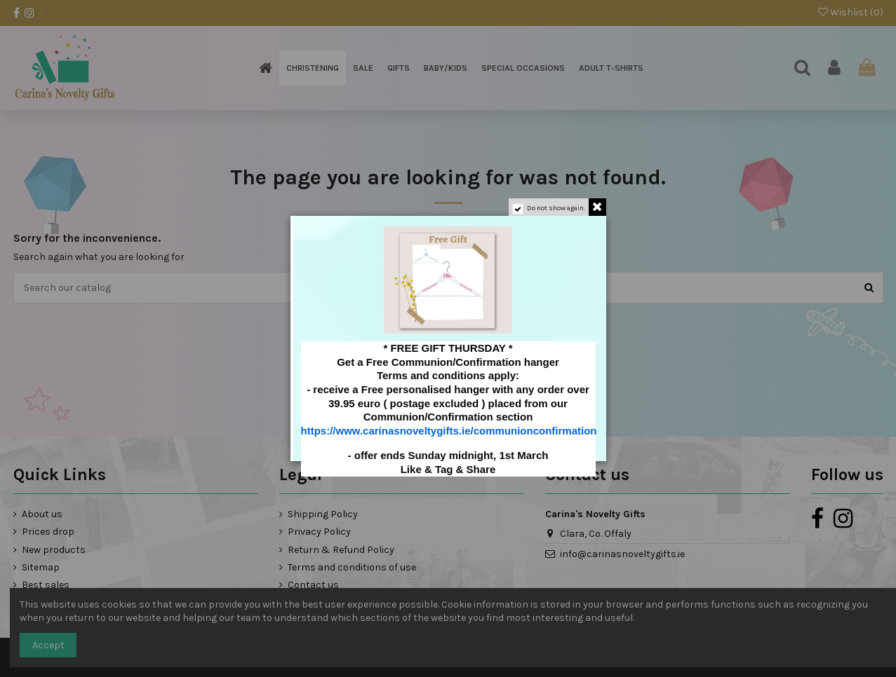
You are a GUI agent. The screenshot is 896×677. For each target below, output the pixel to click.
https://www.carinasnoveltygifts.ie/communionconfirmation (449, 431)
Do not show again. (556, 208)
